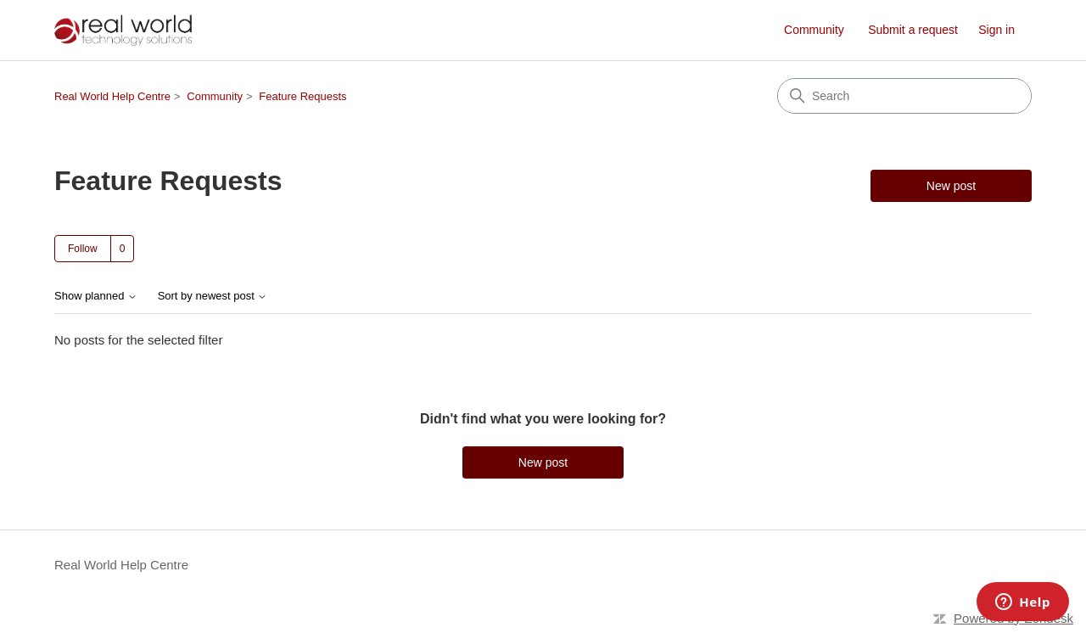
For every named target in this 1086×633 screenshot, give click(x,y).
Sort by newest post (213, 296)
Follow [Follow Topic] (83, 249)
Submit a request (913, 29)
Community (814, 29)
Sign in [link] (996, 29)
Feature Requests (302, 96)
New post (951, 186)
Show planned (95, 296)
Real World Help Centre (112, 96)
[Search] (904, 96)
